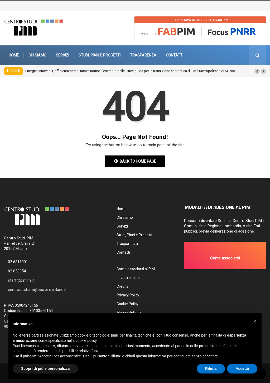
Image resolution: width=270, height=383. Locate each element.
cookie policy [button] (86, 340)
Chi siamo (37, 55)
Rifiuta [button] (211, 368)
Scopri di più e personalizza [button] (45, 368)
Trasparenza (143, 55)
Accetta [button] (242, 368)
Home (14, 55)
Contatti (174, 55)
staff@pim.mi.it (21, 280)
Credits (122, 286)
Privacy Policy (128, 295)
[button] (257, 71)
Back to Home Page (135, 161)
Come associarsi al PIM (136, 269)
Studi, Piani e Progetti (99, 55)
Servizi (62, 55)
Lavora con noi (129, 278)
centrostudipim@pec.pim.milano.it (37, 289)
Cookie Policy (127, 304)
